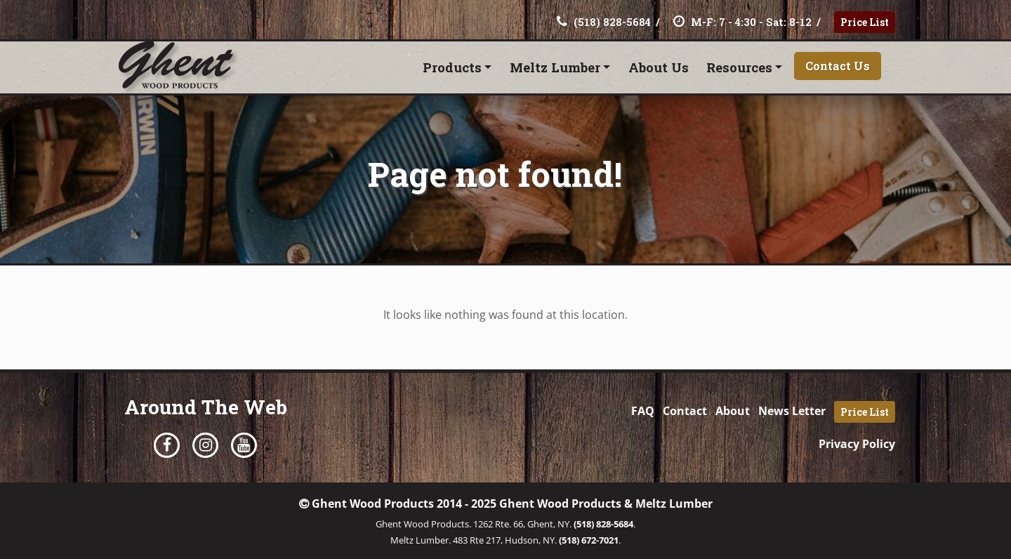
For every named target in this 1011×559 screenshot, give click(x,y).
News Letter (792, 411)
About (732, 411)
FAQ (642, 411)
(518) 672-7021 (589, 540)
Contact (685, 411)
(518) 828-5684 (603, 524)
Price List (864, 22)
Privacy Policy (857, 444)
